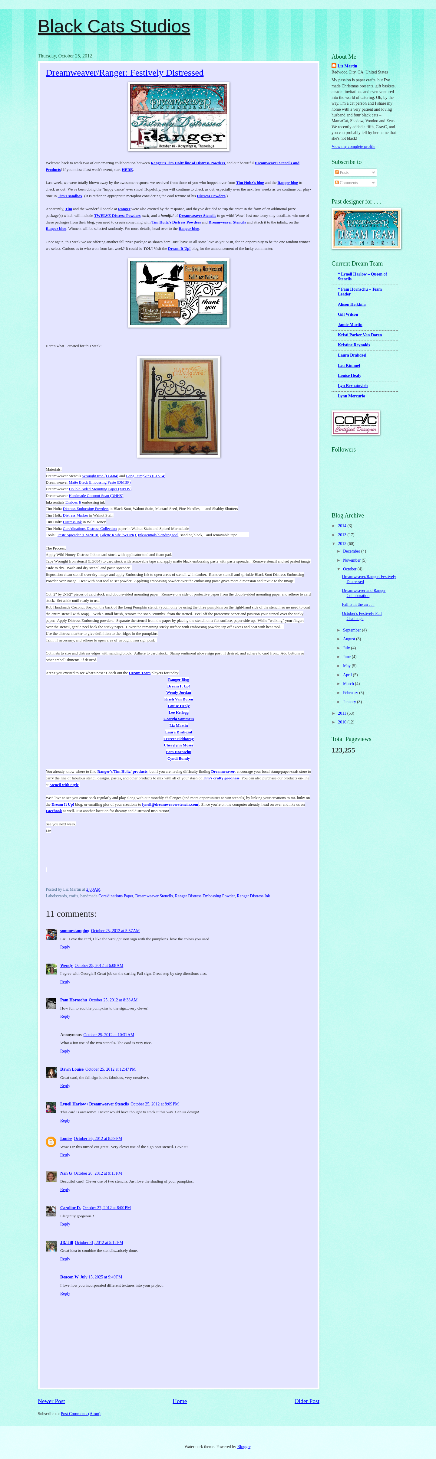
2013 (342, 535)
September (352, 630)
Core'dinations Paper (115, 896)
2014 (342, 526)
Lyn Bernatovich (353, 386)
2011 (342, 713)
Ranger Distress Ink (253, 896)
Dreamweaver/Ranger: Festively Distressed (125, 72)
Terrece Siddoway (178, 738)
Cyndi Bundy (178, 758)
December (352, 551)
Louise (66, 1138)
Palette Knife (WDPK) (118, 535)
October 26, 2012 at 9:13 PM (98, 1173)
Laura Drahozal (178, 732)
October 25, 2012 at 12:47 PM (110, 1069)
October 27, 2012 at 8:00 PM (107, 1208)
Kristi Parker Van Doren (360, 335)
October (350, 569)
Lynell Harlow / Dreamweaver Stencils (94, 1104)
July (347, 648)
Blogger (243, 1446)
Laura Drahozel (352, 355)
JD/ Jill (66, 1242)
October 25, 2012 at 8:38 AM (113, 1000)
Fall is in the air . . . (358, 604)
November (352, 560)
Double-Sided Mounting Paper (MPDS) (100, 489)
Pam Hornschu (178, 751)
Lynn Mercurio (351, 396)
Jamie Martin (350, 324)
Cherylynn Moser (178, 745)
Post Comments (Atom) (81, 1414)
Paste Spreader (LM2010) (78, 535)
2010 (342, 722)
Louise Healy (179, 705)
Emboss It (73, 502)
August (349, 639)
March (349, 683)
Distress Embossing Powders (86, 508)
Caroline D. (70, 1208)
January (350, 702)
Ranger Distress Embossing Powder (205, 896)
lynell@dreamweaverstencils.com (170, 804)
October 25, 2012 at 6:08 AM (98, 965)
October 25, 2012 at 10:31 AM (109, 1035)
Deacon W (69, 1277)
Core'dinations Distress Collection (90, 528)
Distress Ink (72, 522)
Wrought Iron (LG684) (100, 476)
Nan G (66, 1173)
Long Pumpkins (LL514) (145, 476)
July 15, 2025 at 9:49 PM (101, 1277)
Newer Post (51, 1401)
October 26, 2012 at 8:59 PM (98, 1138)
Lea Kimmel (349, 365)
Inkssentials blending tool (158, 535)
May (347, 666)
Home (180, 1401)
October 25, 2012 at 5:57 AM (115, 931)
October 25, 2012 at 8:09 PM (154, 1104)
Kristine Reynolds (354, 345)
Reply (65, 947)
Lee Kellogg (179, 712)
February (351, 692)
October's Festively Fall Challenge (362, 616)
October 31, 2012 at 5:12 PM (99, 1242)
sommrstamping (74, 931)
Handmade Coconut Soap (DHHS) (96, 495)
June (347, 656)
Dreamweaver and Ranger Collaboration (363, 593)
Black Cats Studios (114, 26)
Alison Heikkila (352, 304)
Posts (342, 172)
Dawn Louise (72, 1069)
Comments (346, 183)
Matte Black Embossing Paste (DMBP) (99, 482)
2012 (342, 543)
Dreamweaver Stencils (154, 896)
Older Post (307, 1401)
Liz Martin (178, 725)
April (348, 675)
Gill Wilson (348, 314)
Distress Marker (75, 515)
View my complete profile (353, 146)
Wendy (66, 965)
